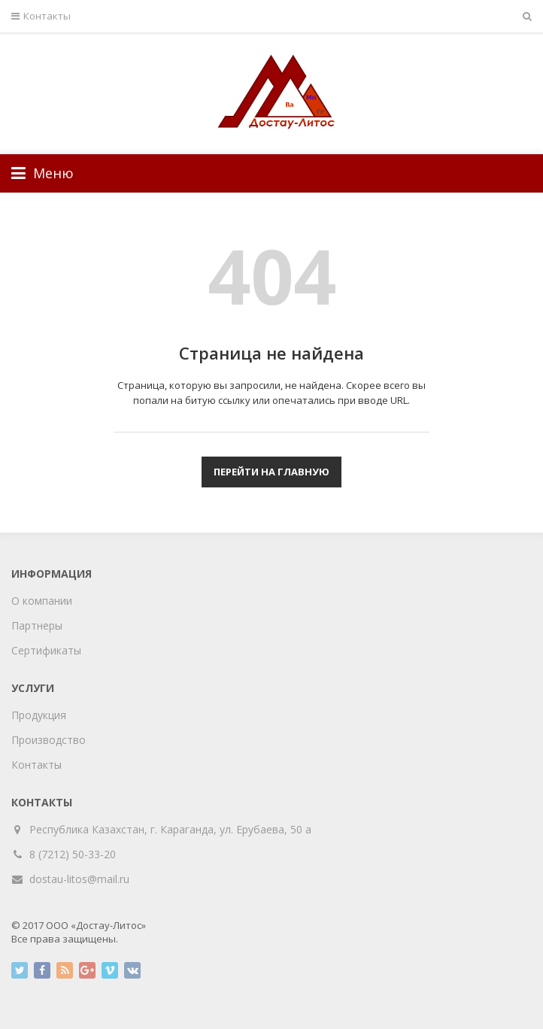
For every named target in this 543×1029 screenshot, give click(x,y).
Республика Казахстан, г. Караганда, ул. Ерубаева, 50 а (170, 829)
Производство (48, 740)
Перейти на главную (271, 471)
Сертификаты (46, 650)
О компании (41, 600)
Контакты (41, 16)
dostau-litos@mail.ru (79, 879)
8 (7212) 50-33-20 (72, 854)
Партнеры (36, 625)
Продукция (38, 715)
